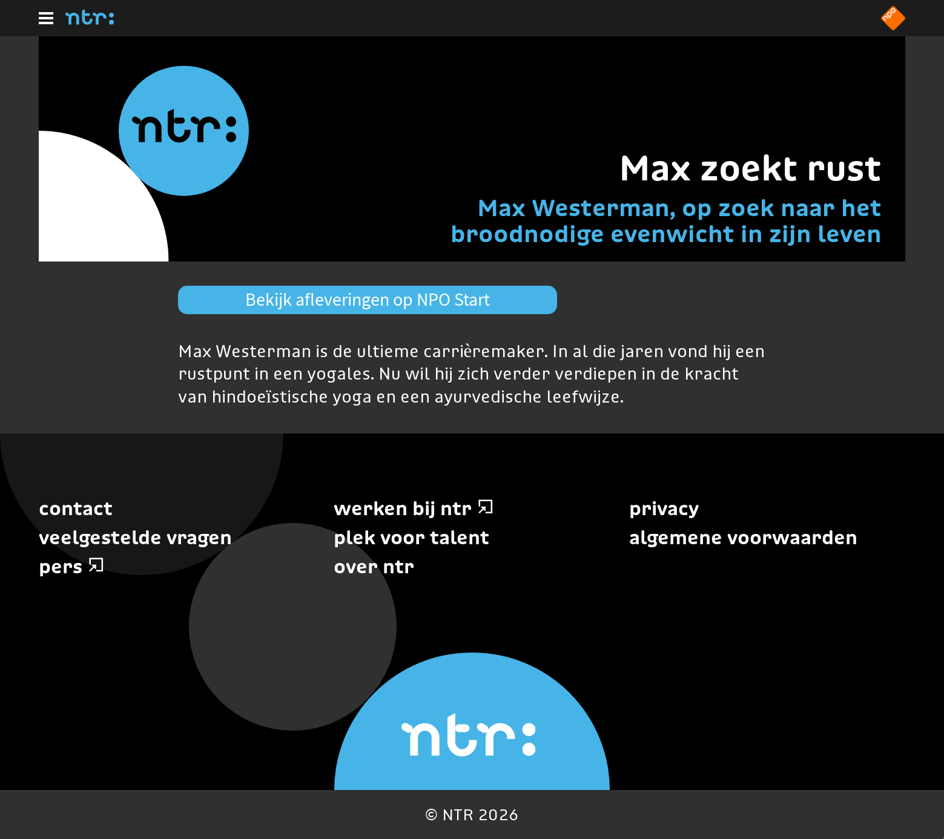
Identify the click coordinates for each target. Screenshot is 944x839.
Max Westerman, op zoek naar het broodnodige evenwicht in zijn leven (666, 221)
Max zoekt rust (750, 168)
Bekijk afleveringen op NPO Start (367, 299)
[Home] (89, 21)
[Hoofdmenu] (46, 18)
